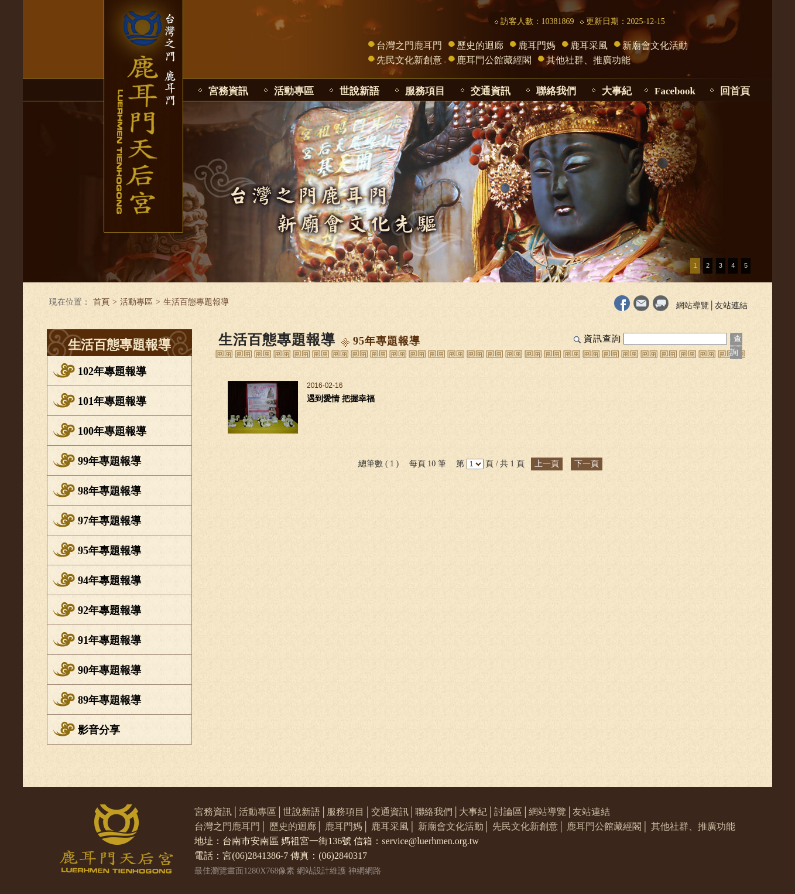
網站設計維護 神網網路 (339, 870)
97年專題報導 (109, 521)
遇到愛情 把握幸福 (341, 398)
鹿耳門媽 (537, 45)
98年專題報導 (109, 491)
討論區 (508, 812)
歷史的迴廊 (480, 45)
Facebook (674, 91)
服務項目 (425, 91)
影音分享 (99, 730)
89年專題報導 (109, 700)
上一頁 (546, 463)
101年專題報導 (112, 401)
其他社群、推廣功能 (588, 60)
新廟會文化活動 (655, 45)
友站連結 (731, 305)
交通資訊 (490, 91)
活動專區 (294, 91)
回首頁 (735, 91)
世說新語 (359, 91)
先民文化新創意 (409, 60)
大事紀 (617, 91)
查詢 (736, 346)
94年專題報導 (109, 580)
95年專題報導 (109, 551)
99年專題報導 (109, 461)
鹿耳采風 (589, 45)
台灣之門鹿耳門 (409, 45)
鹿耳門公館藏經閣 (494, 60)
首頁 (101, 302)
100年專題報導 (112, 431)
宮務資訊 (228, 91)
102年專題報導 (112, 371)
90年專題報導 (109, 670)
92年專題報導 (109, 610)
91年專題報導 (109, 640)
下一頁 (586, 463)
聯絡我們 (556, 91)
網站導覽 (692, 305)
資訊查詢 (602, 338)
